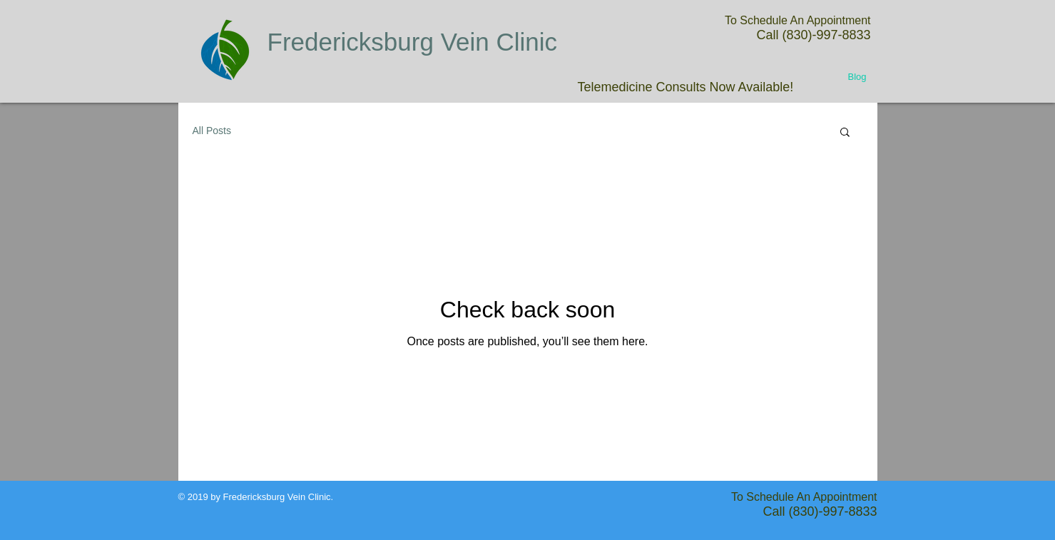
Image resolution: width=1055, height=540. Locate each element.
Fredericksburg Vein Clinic (412, 42)
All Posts (212, 130)
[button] (845, 133)
